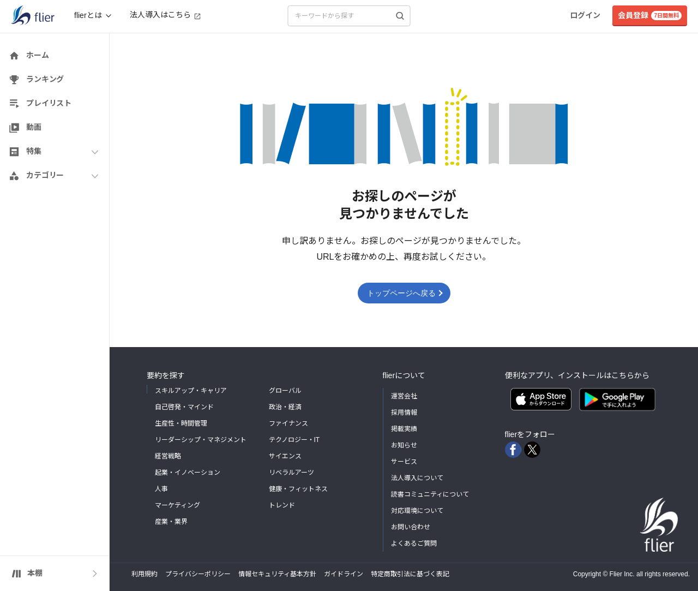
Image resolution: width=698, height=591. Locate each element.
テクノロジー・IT (294, 440)
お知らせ (404, 445)
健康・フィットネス (298, 489)
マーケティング (177, 505)
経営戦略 (168, 456)
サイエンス (285, 456)
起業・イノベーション (187, 472)
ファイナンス (288, 423)
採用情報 (404, 412)
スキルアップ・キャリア (191, 391)
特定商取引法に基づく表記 (410, 574)
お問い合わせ (410, 527)
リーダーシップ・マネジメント (200, 440)
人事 (161, 489)
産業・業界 (171, 522)
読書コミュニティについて (430, 494)
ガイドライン (343, 574)
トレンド (282, 505)
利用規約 (144, 574)
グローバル (285, 391)
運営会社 (404, 396)
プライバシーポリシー (198, 574)
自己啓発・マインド (184, 407)
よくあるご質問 (414, 543)
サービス (404, 461)
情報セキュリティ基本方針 (277, 574)
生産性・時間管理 (181, 423)
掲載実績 (404, 429)
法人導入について (417, 478)
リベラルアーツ (291, 472)
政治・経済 (285, 407)
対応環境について (417, 511)
